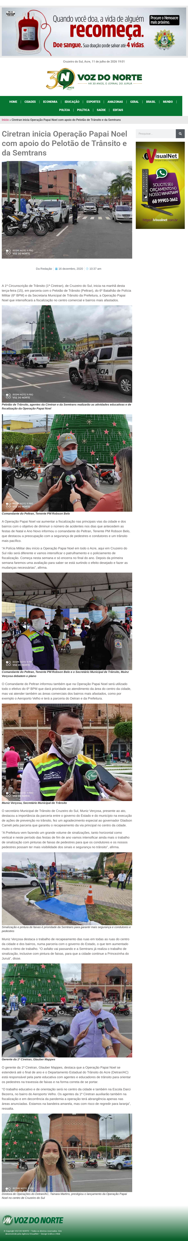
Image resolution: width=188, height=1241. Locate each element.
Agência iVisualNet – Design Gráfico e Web (41, 1234)
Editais (121, 110)
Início (5, 120)
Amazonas (118, 101)
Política (86, 110)
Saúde (104, 110)
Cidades (33, 101)
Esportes (96, 101)
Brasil (153, 101)
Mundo (171, 101)
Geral (137, 101)
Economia (53, 101)
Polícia (67, 110)
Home (16, 101)
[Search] (180, 133)
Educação (75, 101)
